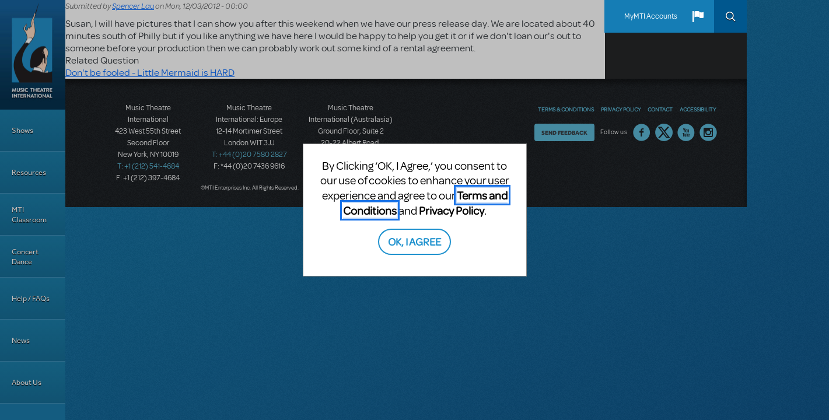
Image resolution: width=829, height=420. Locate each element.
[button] (697, 16)
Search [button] (730, 16)
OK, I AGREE (414, 241)
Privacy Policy (451, 210)
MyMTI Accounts (650, 16)
